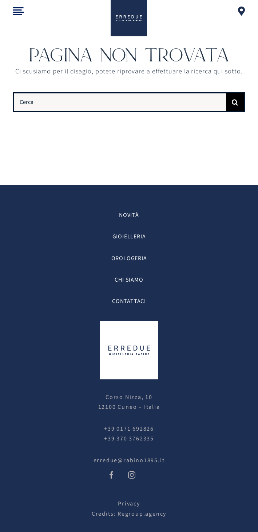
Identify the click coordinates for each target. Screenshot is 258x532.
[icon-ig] (131, 474)
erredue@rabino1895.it (129, 460)
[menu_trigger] (18, 10)
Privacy (129, 504)
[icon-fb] (111, 474)
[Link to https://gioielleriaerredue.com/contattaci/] (241, 11)
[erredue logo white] (129, 324)
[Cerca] (120, 102)
